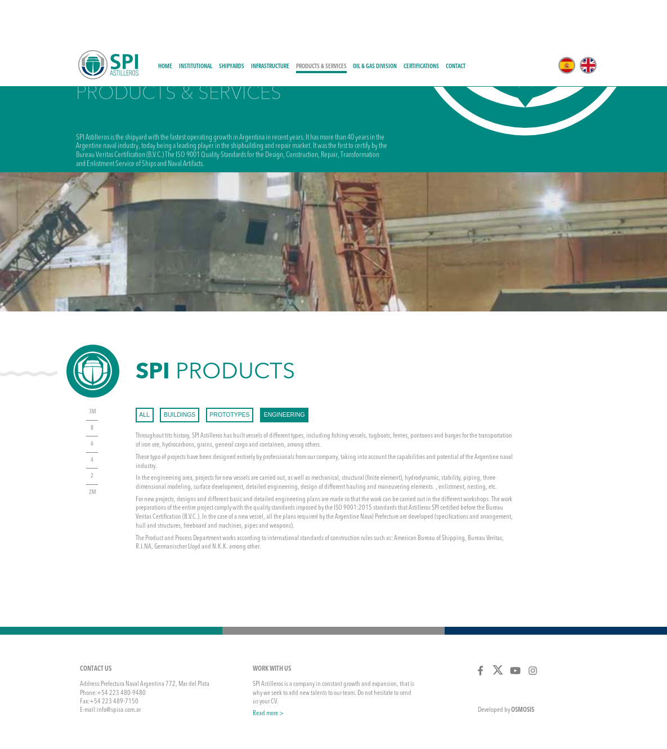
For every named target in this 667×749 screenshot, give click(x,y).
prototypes (230, 371)
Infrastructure (270, 23)
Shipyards (231, 23)
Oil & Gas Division (375, 23)
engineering (284, 371)
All (144, 371)
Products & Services (321, 23)
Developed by (506, 666)
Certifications (421, 23)
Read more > (268, 670)
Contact (455, 23)
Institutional (195, 23)
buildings (179, 371)
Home (165, 23)
